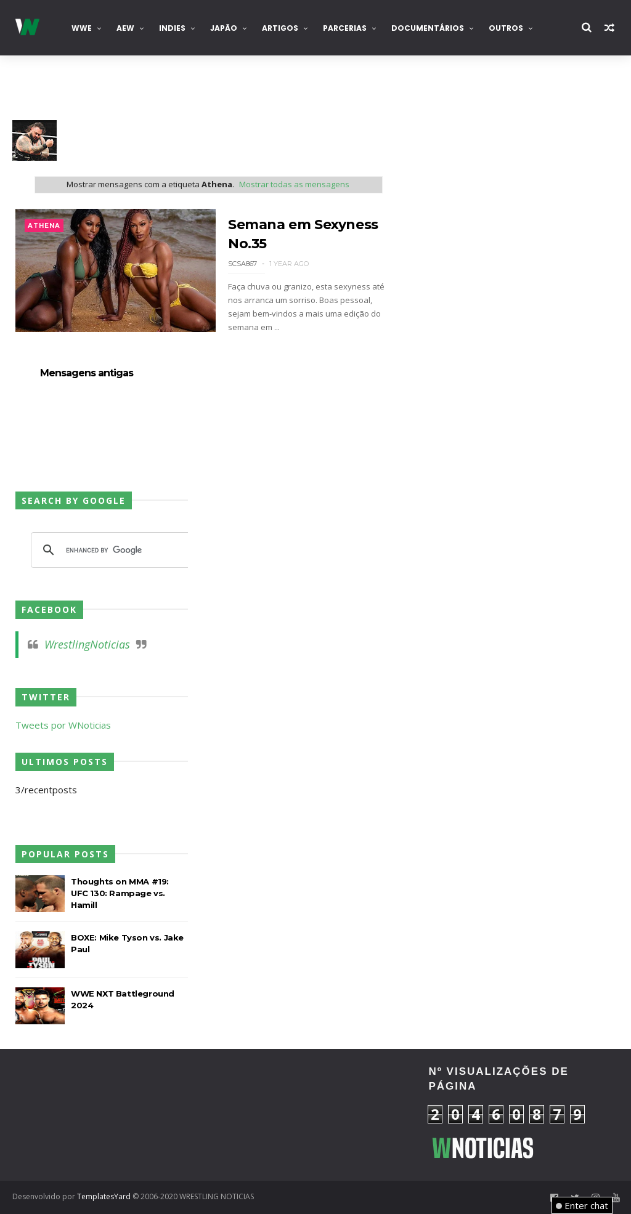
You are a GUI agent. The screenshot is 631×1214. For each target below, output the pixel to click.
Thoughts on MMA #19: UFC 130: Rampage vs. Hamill (120, 893)
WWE (81, 28)
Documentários (427, 28)
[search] (111, 550)
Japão (223, 28)
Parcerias (345, 28)
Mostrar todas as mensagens (294, 184)
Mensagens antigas (86, 373)
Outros (506, 28)
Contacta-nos (54, 83)
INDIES (172, 28)
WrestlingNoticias (87, 644)
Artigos (280, 28)
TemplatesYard (104, 1196)
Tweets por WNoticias (63, 725)
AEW (125, 28)
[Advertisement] (107, 1113)
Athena (44, 226)
